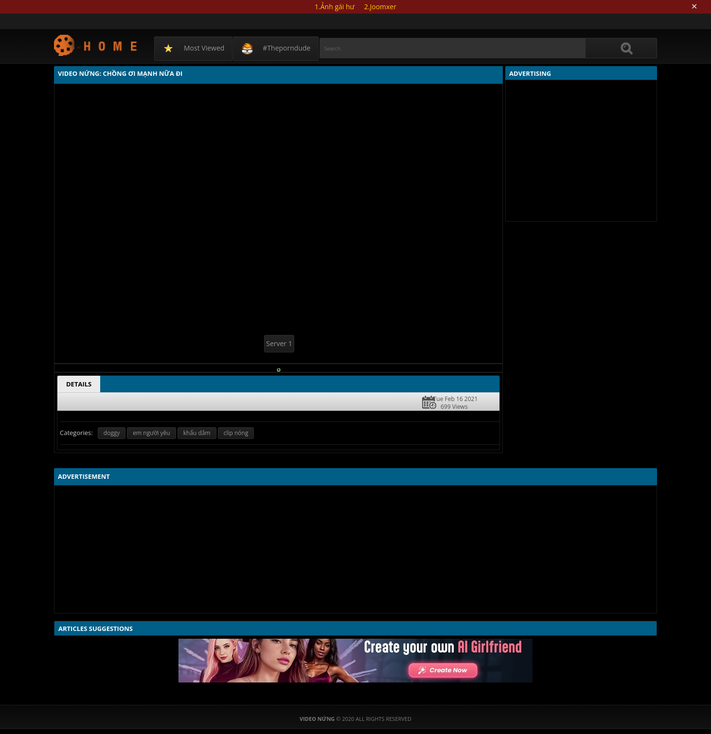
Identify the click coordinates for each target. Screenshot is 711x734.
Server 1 (279, 343)
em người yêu (151, 433)
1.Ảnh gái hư (335, 6)
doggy (112, 433)
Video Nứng (96, 45)
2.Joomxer (380, 6)
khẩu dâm (197, 433)
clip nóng (236, 433)
